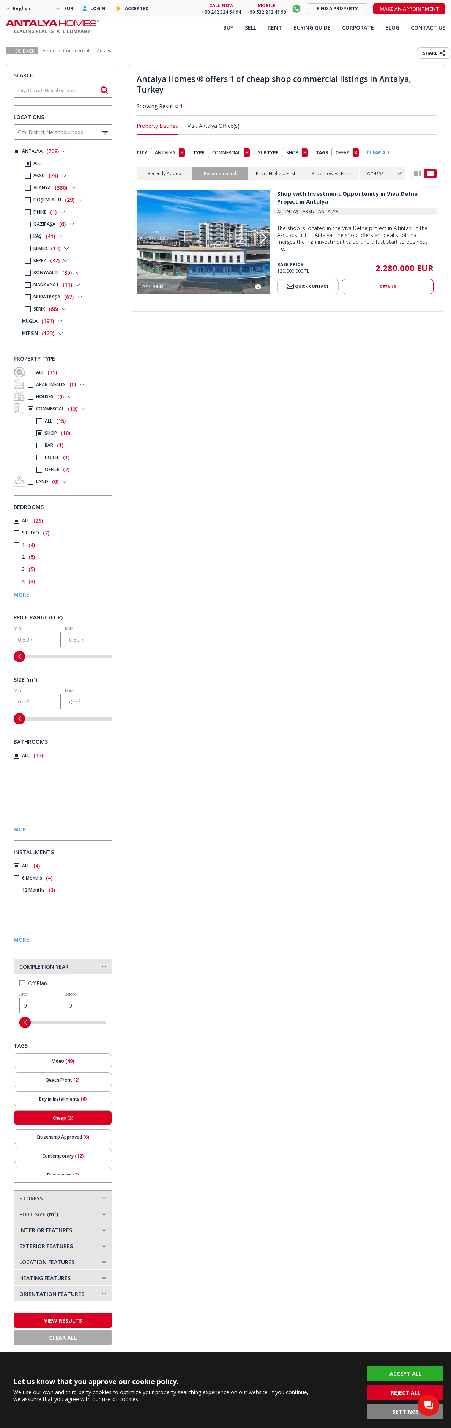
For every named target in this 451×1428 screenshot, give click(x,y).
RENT (275, 27)
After (40, 1002)
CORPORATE (358, 27)
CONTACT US (428, 27)
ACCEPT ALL (406, 1373)
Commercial (76, 50)
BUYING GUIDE (312, 27)
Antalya (105, 50)
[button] (263, 238)
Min (37, 636)
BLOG (392, 27)
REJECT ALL (406, 1392)
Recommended (220, 173)
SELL (250, 27)
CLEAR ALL (379, 152)
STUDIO (31, 533)
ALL (35, 372)
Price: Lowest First (331, 173)
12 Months (34, 890)
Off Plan (33, 983)
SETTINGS (406, 1411)
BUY (228, 27)
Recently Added (164, 173)
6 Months (33, 878)
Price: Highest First (275, 173)
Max (88, 636)
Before (85, 1002)
